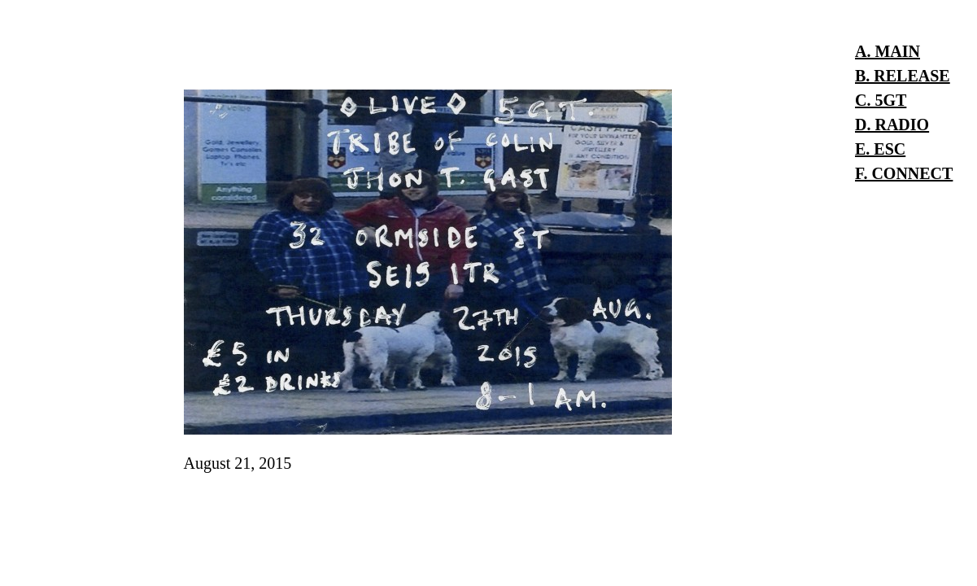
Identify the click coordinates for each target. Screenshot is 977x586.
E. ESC (880, 149)
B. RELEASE (902, 76)
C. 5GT (880, 100)
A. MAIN (887, 51)
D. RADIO (892, 124)
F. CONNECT (904, 173)
